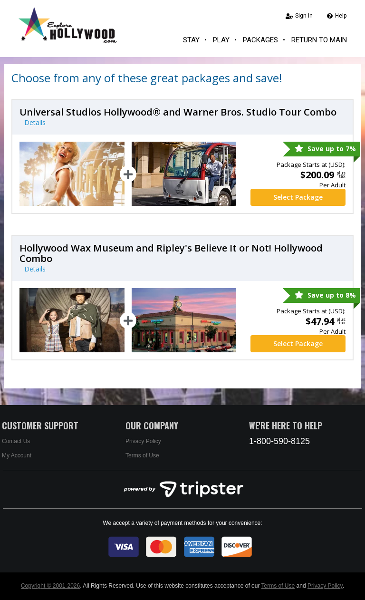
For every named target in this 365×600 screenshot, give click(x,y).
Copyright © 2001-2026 (50, 585)
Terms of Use (142, 455)
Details (35, 122)
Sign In (299, 16)
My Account (16, 455)
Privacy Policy (143, 441)
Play (221, 40)
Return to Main (319, 40)
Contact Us (16, 441)
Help (336, 16)
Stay (191, 40)
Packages (260, 40)
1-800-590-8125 (279, 441)
